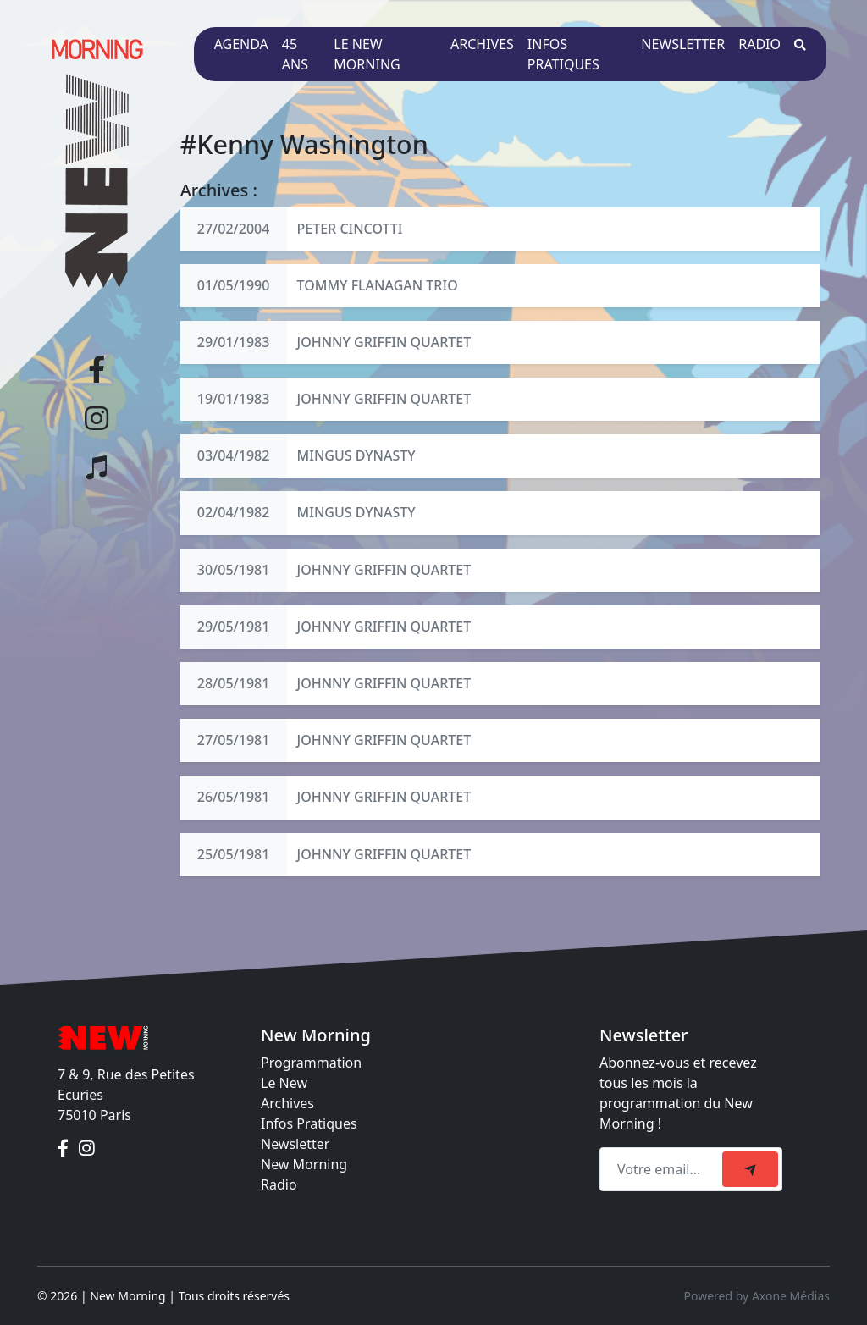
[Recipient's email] (663, 1169)
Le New (284, 1083)
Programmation (311, 1062)
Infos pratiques (563, 54)
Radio (759, 44)
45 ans (295, 54)
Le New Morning (367, 54)
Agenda (241, 44)
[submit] (750, 1169)
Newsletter (683, 44)
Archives (482, 44)
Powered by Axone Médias (757, 1296)
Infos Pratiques (309, 1123)
